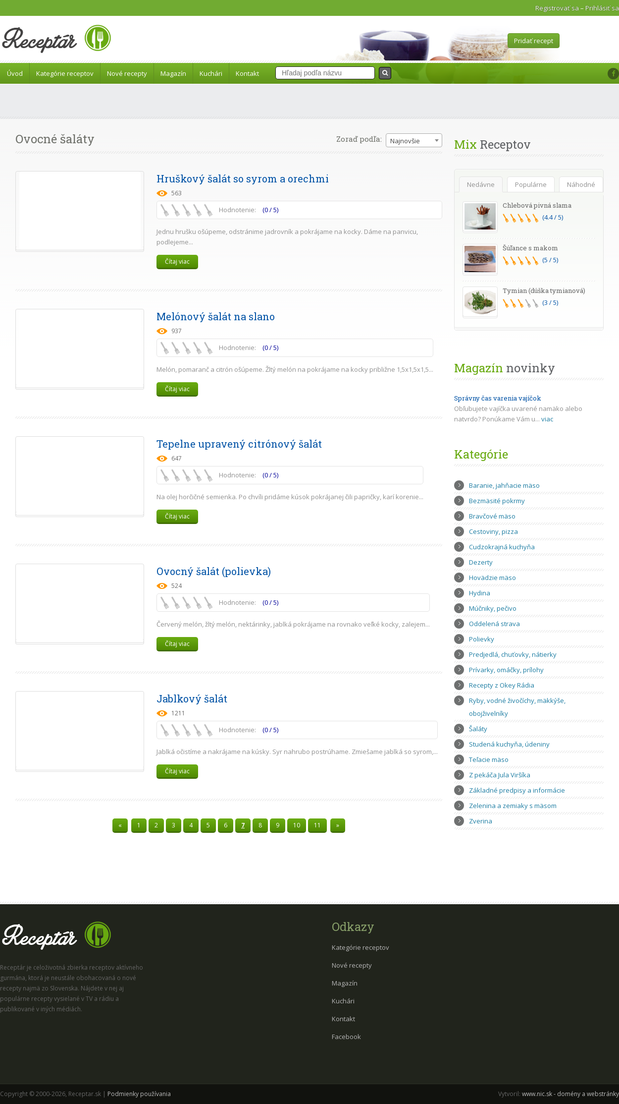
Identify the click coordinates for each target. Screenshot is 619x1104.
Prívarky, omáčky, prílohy (506, 669)
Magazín (173, 73)
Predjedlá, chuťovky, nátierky (513, 654)
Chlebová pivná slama (537, 205)
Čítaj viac (177, 261)
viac (547, 418)
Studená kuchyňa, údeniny (509, 744)
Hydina (479, 592)
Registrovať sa (557, 7)
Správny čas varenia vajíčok (497, 398)
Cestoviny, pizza (493, 531)
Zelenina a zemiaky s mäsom (513, 805)
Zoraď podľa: (359, 139)
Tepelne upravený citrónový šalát (239, 443)
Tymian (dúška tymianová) (544, 290)
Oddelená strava (494, 623)
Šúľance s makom (530, 247)
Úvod (15, 73)
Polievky (481, 639)
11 (317, 825)
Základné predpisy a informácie (517, 790)
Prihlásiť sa (602, 7)
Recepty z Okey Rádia (501, 685)
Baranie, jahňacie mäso (504, 485)
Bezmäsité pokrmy (497, 500)
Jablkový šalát (191, 698)
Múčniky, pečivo (492, 608)
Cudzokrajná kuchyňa (502, 546)
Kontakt (247, 73)
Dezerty (481, 562)
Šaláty (478, 728)
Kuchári (211, 73)
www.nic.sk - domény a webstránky (570, 1094)
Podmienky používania (139, 1094)
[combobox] (414, 140)
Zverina (480, 820)
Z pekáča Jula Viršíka (499, 774)
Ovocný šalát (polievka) (213, 571)
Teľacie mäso (489, 759)
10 (296, 825)
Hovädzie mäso (492, 577)
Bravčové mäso (492, 516)
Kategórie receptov (65, 73)
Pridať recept (533, 40)
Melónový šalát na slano (215, 316)
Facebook (346, 1036)
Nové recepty (127, 73)
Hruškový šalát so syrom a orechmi (242, 178)
